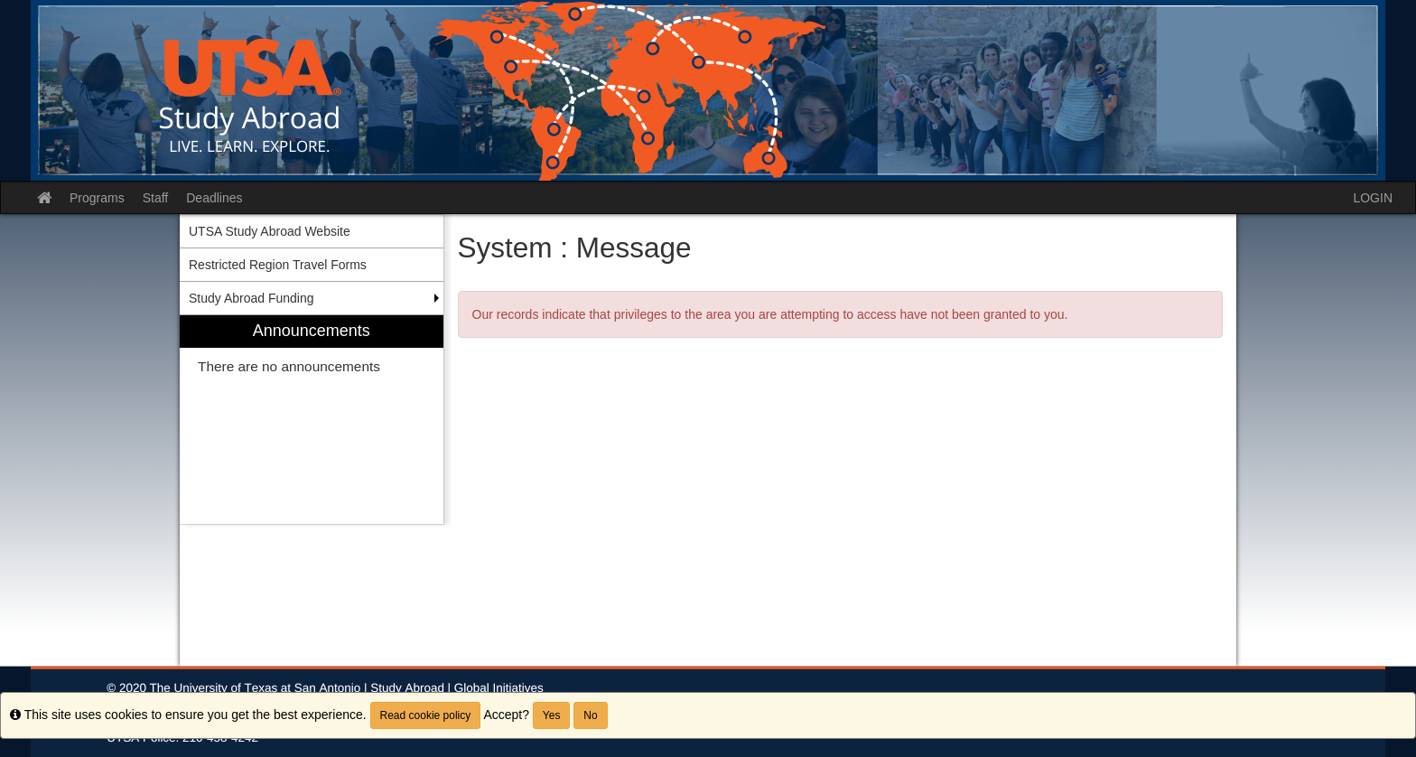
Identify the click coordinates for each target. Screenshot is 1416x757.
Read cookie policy (425, 715)
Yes (552, 715)
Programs (97, 198)
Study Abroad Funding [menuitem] (251, 298)
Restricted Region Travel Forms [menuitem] (278, 264)
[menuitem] (311, 419)
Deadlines (214, 198)
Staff (156, 198)
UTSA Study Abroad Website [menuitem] (269, 231)
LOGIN (1373, 198)
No (590, 715)
